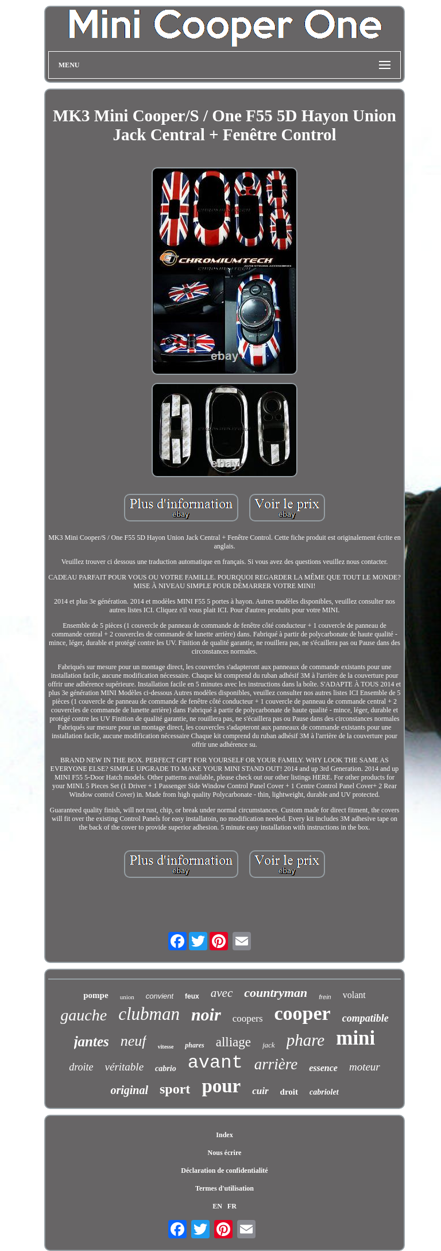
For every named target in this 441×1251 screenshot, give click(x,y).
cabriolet (324, 1092)
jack (268, 1045)
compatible (365, 1018)
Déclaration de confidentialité (224, 1170)
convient (159, 996)
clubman (149, 1014)
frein (325, 996)
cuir (260, 1090)
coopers (248, 1018)
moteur (364, 1067)
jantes (91, 1041)
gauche (83, 1015)
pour (221, 1086)
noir (206, 1014)
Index (224, 1135)
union (127, 996)
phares (194, 1045)
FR (232, 1206)
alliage (233, 1042)
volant (354, 995)
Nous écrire (225, 1153)
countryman (275, 992)
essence (323, 1068)
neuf (133, 1041)
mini (355, 1038)
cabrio (165, 1068)
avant (215, 1062)
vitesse (166, 1046)
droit (289, 1091)
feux (192, 996)
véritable (124, 1067)
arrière (276, 1064)
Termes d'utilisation (224, 1188)
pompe (95, 995)
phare (306, 1040)
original (129, 1090)
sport (175, 1088)
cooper (302, 1013)
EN (217, 1206)
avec (222, 993)
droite (81, 1067)
